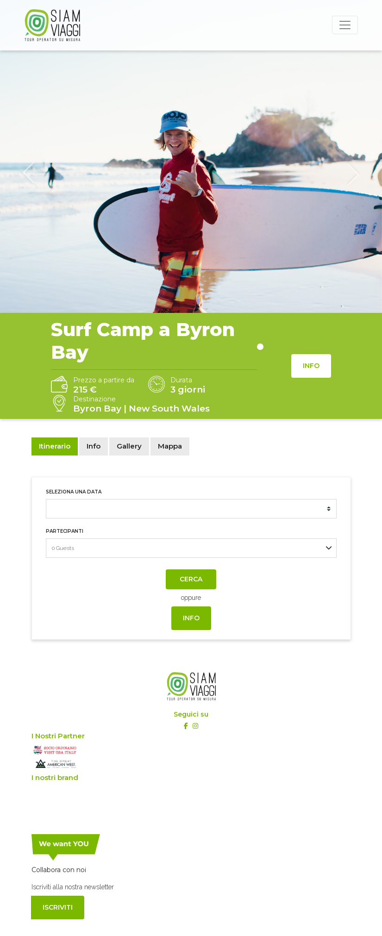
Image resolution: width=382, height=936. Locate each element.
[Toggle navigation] (345, 25)
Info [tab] (93, 446)
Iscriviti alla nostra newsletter (72, 887)
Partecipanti (64, 531)
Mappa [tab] (170, 446)
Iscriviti (58, 907)
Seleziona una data (73, 492)
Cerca (191, 579)
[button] (28, 173)
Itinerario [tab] (54, 446)
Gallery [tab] (129, 446)
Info (311, 366)
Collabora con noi (58, 870)
